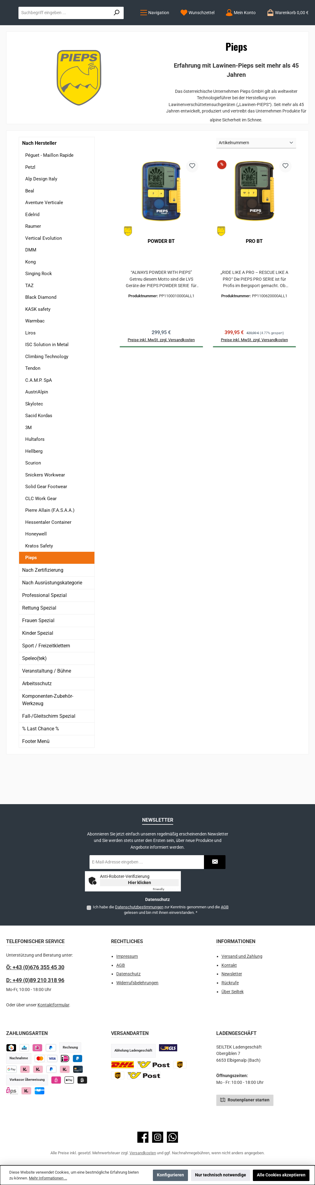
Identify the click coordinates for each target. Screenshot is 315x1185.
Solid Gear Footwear (46, 524)
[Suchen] (295, 25)
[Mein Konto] (111, 50)
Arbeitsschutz (37, 721)
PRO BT (254, 279)
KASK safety (37, 347)
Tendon (32, 406)
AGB (225, 907)
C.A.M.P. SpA (38, 418)
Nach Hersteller (39, 181)
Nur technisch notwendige (220, 1175)
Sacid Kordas (38, 453)
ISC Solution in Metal (47, 382)
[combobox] (218, 25)
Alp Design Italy (41, 216)
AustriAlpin (36, 430)
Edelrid (32, 252)
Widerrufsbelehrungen (137, 983)
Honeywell (36, 572)
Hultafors (35, 477)
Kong (30, 299)
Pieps (31, 595)
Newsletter (231, 974)
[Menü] (24, 50)
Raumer (33, 264)
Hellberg (33, 489)
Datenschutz (128, 974)
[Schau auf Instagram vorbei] (158, 1137)
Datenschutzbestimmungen (139, 907)
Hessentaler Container (48, 560)
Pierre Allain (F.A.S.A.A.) (49, 548)
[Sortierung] (256, 181)
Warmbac (35, 358)
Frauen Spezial (38, 658)
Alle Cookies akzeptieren (281, 1175)
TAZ (29, 323)
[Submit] (214, 862)
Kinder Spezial (37, 670)
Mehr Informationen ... (48, 1178)
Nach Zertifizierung (42, 607)
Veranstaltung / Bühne (46, 708)
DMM (30, 287)
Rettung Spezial (39, 645)
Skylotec (34, 441)
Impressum (127, 956)
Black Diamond (40, 335)
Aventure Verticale (44, 240)
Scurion (33, 501)
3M (28, 465)
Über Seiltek (232, 991)
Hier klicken (139, 882)
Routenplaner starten (244, 1099)
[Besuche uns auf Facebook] (143, 1137)
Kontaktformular (53, 1005)
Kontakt (229, 965)
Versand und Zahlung (241, 956)
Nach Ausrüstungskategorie (52, 620)
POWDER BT (161, 279)
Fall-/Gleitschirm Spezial (48, 753)
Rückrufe (230, 983)
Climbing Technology (46, 394)
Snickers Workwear (45, 512)
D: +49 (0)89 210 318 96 (35, 980)
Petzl (30, 204)
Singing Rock (38, 311)
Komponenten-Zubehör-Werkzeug (47, 737)
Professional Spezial (44, 633)
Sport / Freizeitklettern (46, 683)
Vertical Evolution (43, 275)
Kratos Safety (39, 583)
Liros (30, 370)
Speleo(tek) (34, 696)
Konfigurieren (170, 1175)
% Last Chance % (40, 766)
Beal (29, 228)
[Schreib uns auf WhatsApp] (172, 1137)
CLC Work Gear (41, 536)
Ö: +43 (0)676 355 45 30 (35, 967)
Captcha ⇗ (166, 889)
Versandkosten (143, 1153)
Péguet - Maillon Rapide (49, 193)
